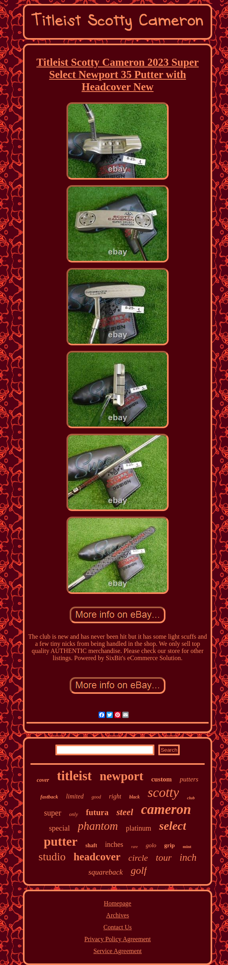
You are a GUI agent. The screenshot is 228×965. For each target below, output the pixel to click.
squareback (105, 872)
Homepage (117, 903)
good (96, 797)
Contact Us (117, 927)
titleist (74, 776)
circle (138, 858)
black (134, 797)
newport (121, 776)
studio (51, 856)
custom (161, 779)
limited (75, 796)
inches (114, 844)
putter (60, 841)
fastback (49, 797)
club (191, 797)
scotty (163, 792)
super (52, 812)
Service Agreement (117, 951)
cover (43, 780)
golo (151, 845)
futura (97, 812)
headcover (97, 857)
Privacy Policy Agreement (117, 939)
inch (188, 857)
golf (138, 870)
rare (134, 846)
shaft (91, 845)
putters (189, 779)
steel (124, 812)
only (73, 814)
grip (169, 845)
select (172, 825)
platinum (138, 828)
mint (187, 846)
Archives (117, 915)
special (59, 828)
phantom (98, 825)
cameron (166, 809)
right (115, 796)
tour (164, 857)
